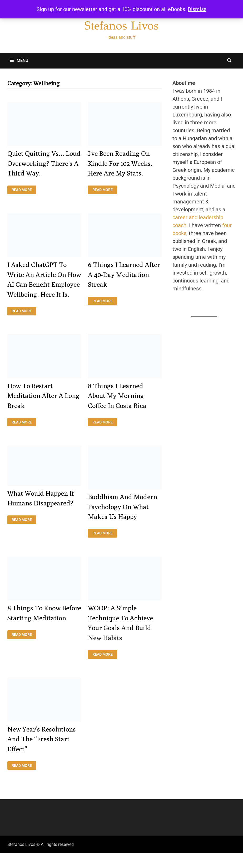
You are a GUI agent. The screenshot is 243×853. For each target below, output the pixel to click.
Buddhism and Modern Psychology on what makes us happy (122, 506)
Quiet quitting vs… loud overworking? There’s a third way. (44, 163)
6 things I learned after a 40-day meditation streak (124, 274)
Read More (23, 190)
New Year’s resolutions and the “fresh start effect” (41, 739)
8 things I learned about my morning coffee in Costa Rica (117, 396)
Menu (19, 60)
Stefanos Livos (121, 25)
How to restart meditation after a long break (43, 396)
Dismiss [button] (197, 9)
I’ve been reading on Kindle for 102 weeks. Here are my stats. (120, 163)
